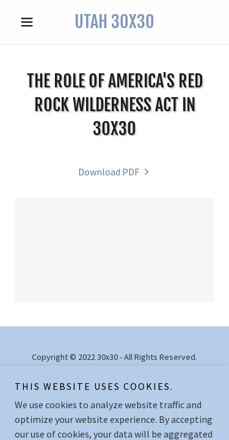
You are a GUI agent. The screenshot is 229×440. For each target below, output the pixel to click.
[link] (114, 22)
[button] (30, 22)
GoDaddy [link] (137, 384)
